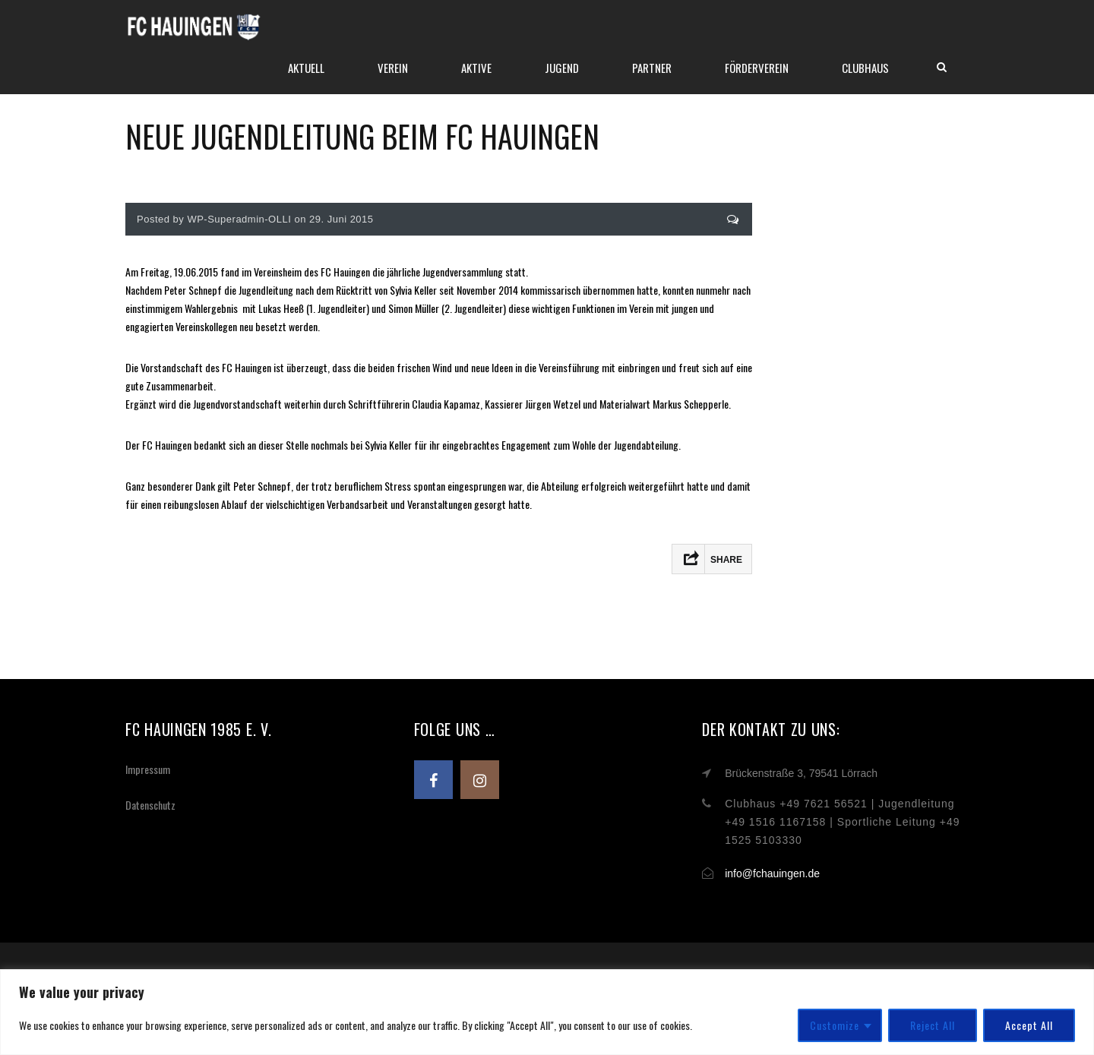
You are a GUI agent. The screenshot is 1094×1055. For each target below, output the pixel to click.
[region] (547, 1012)
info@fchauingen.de (772, 873)
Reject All (932, 1025)
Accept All (1029, 1025)
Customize (834, 1025)
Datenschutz (150, 805)
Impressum (147, 769)
